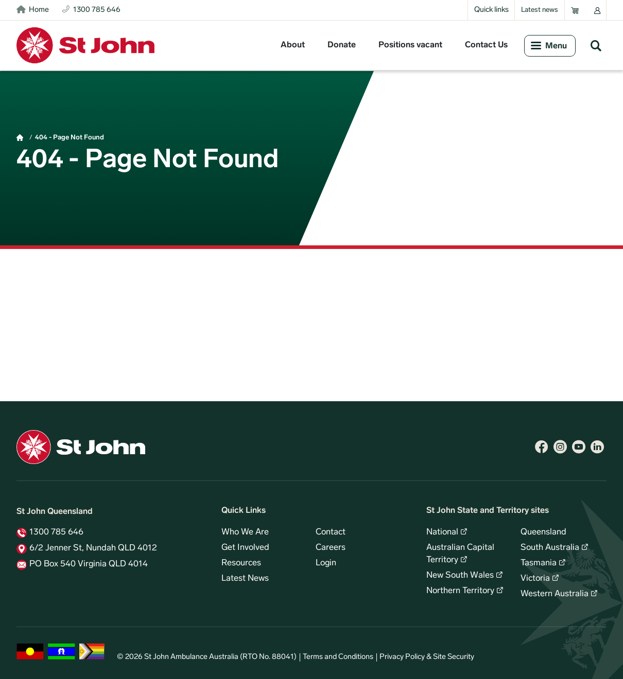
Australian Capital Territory (460, 554)
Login (326, 563)
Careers (330, 548)
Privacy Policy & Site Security (426, 657)
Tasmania (539, 563)
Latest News (245, 579)
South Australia (550, 548)
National (442, 532)
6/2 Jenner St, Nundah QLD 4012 (93, 548)
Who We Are (245, 532)
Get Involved (245, 548)
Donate (341, 45)
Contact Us (486, 45)
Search (596, 45)
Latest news (539, 10)
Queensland (543, 532)
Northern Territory (460, 591)
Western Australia (555, 594)
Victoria (535, 579)
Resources (241, 563)
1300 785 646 (56, 532)
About (293, 45)
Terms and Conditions (338, 657)
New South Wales (460, 575)
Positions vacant (410, 45)
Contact (330, 532)
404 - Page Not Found (69, 137)
